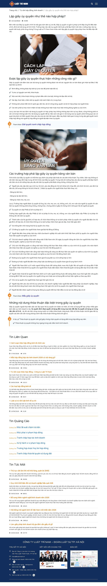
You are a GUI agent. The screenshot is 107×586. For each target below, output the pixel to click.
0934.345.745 (31, 570)
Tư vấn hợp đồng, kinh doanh (31, 10)
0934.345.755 (29, 559)
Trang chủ (13, 10)
